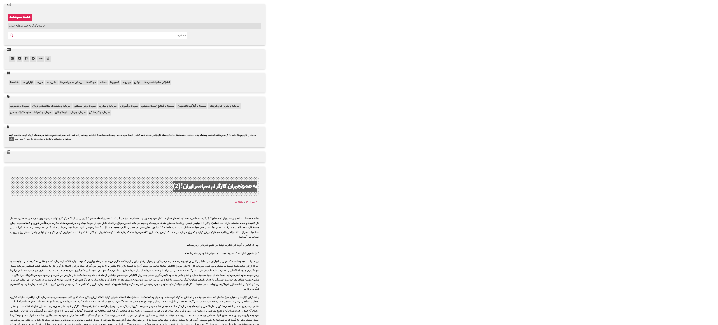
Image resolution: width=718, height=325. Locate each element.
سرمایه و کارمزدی (19, 106)
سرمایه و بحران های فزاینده (224, 106)
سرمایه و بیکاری (107, 106)
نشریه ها (51, 82)
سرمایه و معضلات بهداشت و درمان (51, 106)
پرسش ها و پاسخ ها (71, 82)
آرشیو (137, 82)
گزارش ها (28, 82)
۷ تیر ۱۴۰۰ (251, 202)
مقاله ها (14, 82)
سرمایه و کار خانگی (99, 112)
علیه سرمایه (20, 17)
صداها (102, 82)
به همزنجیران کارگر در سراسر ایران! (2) (215, 186)
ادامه (11, 139)
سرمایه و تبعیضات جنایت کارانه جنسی (30, 112)
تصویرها (114, 82)
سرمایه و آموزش (129, 106)
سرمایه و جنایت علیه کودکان (70, 112)
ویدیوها (126, 82)
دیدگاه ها (91, 82)
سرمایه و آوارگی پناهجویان (192, 106)
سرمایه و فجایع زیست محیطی (157, 106)
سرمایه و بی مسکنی (85, 106)
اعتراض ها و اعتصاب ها (157, 82)
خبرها (40, 82)
